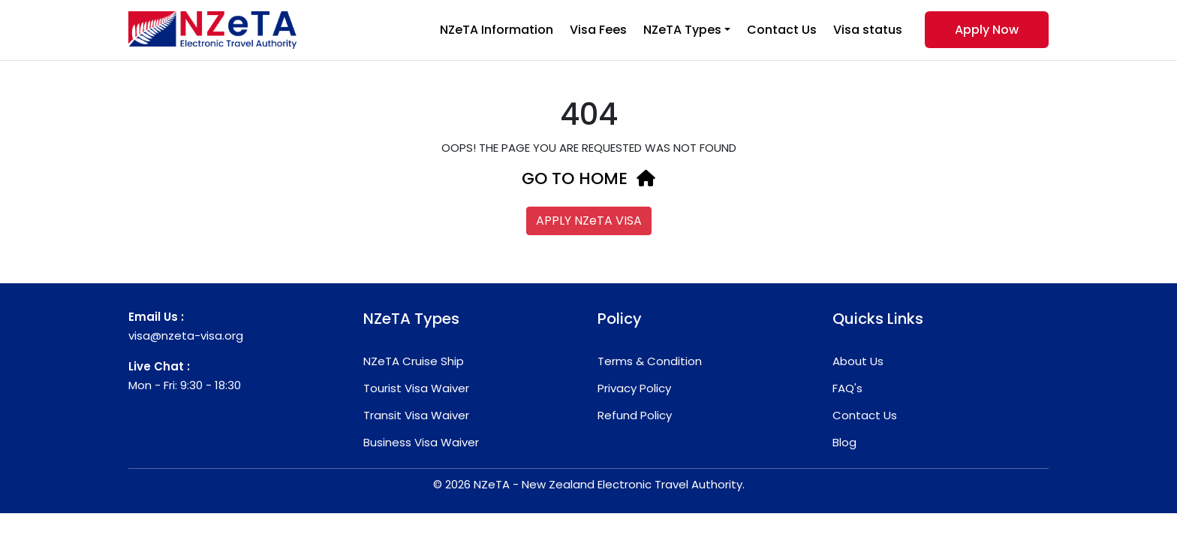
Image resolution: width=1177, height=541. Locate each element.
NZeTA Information (496, 29)
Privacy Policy (634, 388)
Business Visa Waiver (421, 442)
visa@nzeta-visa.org (185, 335)
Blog (844, 442)
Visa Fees (598, 29)
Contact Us (782, 29)
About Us (858, 361)
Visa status (867, 29)
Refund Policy (635, 415)
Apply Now (987, 29)
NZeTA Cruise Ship (413, 361)
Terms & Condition (650, 361)
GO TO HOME (588, 178)
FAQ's (847, 388)
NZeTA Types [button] (682, 29)
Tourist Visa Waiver (416, 388)
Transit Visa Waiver (416, 415)
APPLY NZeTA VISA (589, 220)
